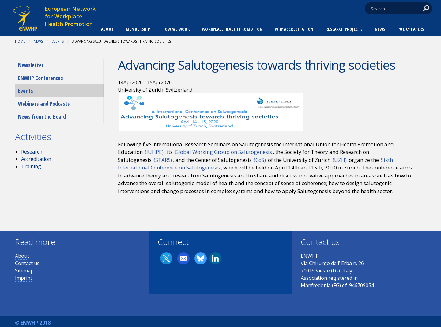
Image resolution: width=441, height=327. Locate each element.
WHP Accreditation (294, 29)
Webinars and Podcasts (44, 103)
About (107, 29)
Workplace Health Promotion (232, 29)
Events (57, 41)
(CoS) (260, 159)
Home (20, 41)
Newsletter (30, 65)
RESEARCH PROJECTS (344, 29)
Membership (138, 29)
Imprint (23, 278)
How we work (176, 29)
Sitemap (24, 270)
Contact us (27, 263)
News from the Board (42, 116)
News (380, 29)
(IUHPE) (154, 151)
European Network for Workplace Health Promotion (70, 16)
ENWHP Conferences (40, 78)
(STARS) (163, 159)
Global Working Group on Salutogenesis (223, 151)
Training (31, 166)
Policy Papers (411, 29)
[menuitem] (107, 29)
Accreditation (36, 159)
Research (31, 151)
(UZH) (340, 159)
